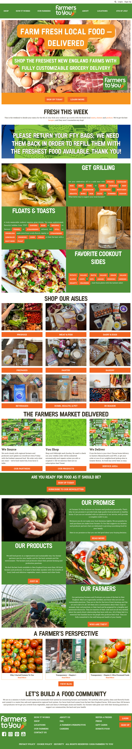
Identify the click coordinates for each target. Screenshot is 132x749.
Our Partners (22, 468)
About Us (65, 717)
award (100, 279)
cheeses (99, 118)
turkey (73, 190)
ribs (72, 186)
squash (122, 193)
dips (92, 279)
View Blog (66, 684)
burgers (113, 186)
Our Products (66, 468)
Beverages (22, 405)
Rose (43, 225)
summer (112, 193)
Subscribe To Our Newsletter (66, 489)
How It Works (23, 11)
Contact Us (40, 732)
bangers (51, 120)
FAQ (62, 721)
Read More (98, 538)
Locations (102, 11)
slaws (73, 279)
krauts (73, 193)
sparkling (10, 233)
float (20, 241)
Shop (6, 11)
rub (91, 193)
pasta (93, 275)
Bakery (110, 370)
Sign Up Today (55, 99)
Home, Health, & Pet (66, 405)
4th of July (122, 11)
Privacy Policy (27, 744)
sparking (22, 237)
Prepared (22, 370)
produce (109, 118)
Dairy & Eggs (110, 334)
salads (83, 275)
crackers (84, 283)
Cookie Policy (44, 744)
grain (113, 275)
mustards (121, 190)
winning (111, 279)
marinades (105, 190)
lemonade (10, 237)
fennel (16, 229)
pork (89, 186)
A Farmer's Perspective (73, 725)
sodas (41, 237)
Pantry (66, 370)
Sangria (33, 225)
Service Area (110, 466)
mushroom (88, 190)
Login (120, 2)
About (85, 11)
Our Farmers (44, 11)
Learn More (77, 99)
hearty (73, 283)
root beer (10, 241)
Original (55, 225)
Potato (73, 275)
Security (59, 744)
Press (99, 721)
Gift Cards (101, 725)
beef (80, 186)
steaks (110, 182)
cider (32, 237)
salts (99, 193)
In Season (110, 405)
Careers (64, 728)
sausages (121, 182)
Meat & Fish (66, 334)
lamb (102, 186)
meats (93, 118)
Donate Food (103, 728)
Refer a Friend (104, 717)
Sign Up (127, 2)
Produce (22, 334)
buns (83, 193)
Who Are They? (98, 624)
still (57, 229)
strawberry (33, 229)
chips (82, 279)
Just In (34, 581)
